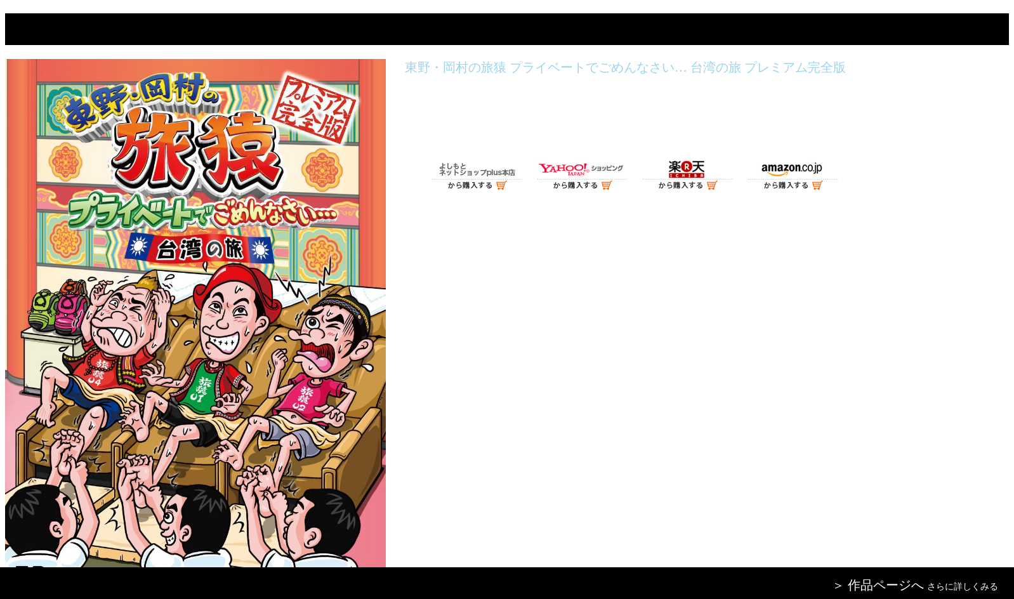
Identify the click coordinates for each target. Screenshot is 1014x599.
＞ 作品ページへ (878, 585)
